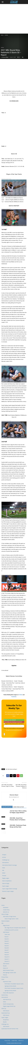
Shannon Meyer (5, 57)
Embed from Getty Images (6, 178)
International (5, 862)
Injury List (5, 968)
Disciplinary (6, 1019)
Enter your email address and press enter (14, 728)
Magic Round (6, 925)
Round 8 (7, 952)
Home (2, 35)
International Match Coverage (9, 865)
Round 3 (7, 941)
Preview (4, 875)
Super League (5, 886)
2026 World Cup (7, 999)
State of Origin (5, 883)
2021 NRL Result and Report (11, 769)
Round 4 (7, 943)
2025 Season (6, 963)
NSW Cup (3, 1008)
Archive (6, 35)
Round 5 (7, 945)
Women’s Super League (8, 891)
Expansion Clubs (7, 981)
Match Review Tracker (8, 970)
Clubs (2, 979)
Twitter (20, 694)
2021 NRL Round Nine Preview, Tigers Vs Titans (7, 785)
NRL (3, 870)
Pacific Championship (8, 1004)
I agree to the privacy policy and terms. (14, 724)
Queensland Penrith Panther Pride (9, 1028)
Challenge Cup (5, 860)
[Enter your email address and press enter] (14, 726)
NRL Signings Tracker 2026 (9, 972)
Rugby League (5, 878)
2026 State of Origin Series (9, 916)
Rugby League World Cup (9, 1006)
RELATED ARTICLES (7, 807)
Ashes (4, 1001)
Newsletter (5, 907)
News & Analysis (5, 921)
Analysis (4, 854)
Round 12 (7, 961)
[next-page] (5, 832)
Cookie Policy (6, 909)
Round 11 (7, 959)
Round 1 (7, 936)
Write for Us (6, 912)
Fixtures (5, 975)
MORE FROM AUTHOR (18, 807)
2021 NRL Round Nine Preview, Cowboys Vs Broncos (21, 786)
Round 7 (7, 950)
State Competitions (6, 881)
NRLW (3, 873)
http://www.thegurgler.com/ (14, 797)
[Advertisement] (14, 19)
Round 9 (7, 954)
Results (5, 966)
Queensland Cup (5, 1013)
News (3, 867)
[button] (2, 2)
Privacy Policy (4, 977)
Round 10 (7, 957)
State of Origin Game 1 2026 (11, 918)
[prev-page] (2, 832)
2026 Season (6, 932)
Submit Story (4, 995)
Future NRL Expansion (8, 992)
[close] (4, 734)
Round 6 (7, 948)
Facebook (13, 696)
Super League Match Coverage (9, 888)
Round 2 (7, 939)
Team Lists (7, 934)
